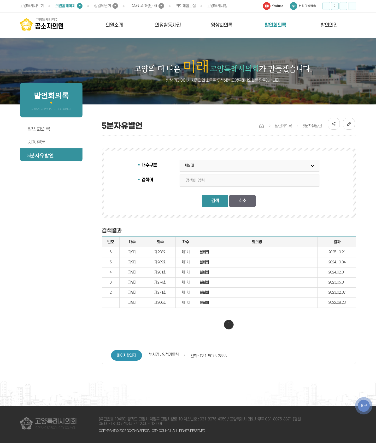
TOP (363, 406)
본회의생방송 (307, 6)
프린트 (352, 6)
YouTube (277, 6)
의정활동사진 (168, 25)
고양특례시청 (217, 6)
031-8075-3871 (278, 419)
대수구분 (149, 165)
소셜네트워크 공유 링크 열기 (334, 124)
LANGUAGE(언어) (143, 6)
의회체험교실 (186, 6)
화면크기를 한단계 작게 (343, 6)
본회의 (204, 252)
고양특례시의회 (32, 6)
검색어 (147, 179)
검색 (215, 200)
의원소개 (114, 25)
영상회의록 (221, 25)
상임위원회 (102, 6)
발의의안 (329, 25)
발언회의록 (275, 25)
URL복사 (349, 124)
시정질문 (36, 142)
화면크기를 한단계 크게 (326, 6)
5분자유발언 (40, 155)
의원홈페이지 (65, 6)
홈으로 (261, 126)
